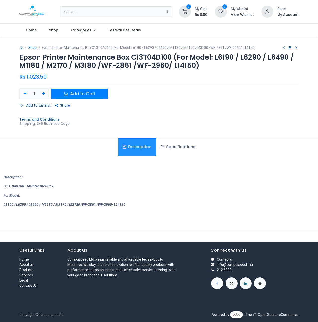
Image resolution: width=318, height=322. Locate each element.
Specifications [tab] (178, 147)
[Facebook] (217, 283)
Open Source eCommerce (278, 314)
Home (24, 259)
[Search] (167, 12)
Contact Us (28, 285)
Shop (32, 48)
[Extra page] (260, 283)
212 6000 (224, 270)
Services (26, 275)
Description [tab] (137, 147)
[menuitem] (31, 30)
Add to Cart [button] (79, 94)
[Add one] (43, 93)
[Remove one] (25, 93)
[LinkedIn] (246, 283)
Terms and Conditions (39, 119)
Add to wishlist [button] (35, 105)
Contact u (224, 259)
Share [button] (62, 105)
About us (26, 265)
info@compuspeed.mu (235, 265)
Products (26, 270)
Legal (23, 280)
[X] (232, 283)
